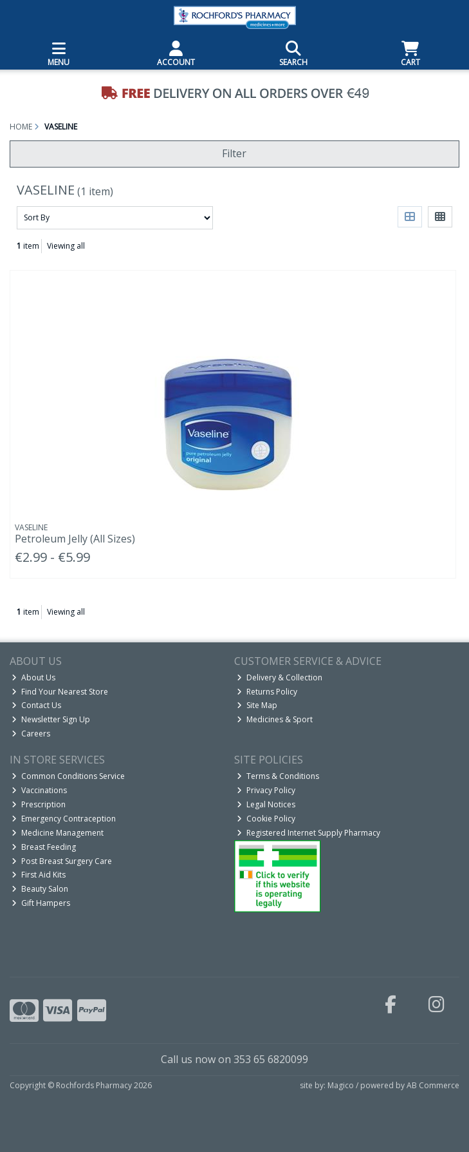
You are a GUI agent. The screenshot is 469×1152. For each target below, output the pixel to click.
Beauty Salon (40, 888)
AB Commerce (433, 1085)
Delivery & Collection (279, 677)
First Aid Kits (39, 874)
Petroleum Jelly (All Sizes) (75, 539)
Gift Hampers (41, 903)
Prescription (39, 804)
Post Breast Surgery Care (62, 861)
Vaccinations (39, 790)
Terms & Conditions (278, 776)
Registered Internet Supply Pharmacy (308, 832)
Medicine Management (58, 832)
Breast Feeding (44, 846)
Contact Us (36, 705)
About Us (33, 677)
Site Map (257, 705)
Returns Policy (267, 691)
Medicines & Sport (275, 719)
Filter (234, 153)
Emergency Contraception (64, 818)
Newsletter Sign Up (51, 719)
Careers (31, 733)
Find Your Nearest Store (60, 691)
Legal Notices (266, 804)
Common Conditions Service (68, 776)
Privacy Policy (266, 790)
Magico (340, 1085)
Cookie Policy (266, 818)
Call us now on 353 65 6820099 (234, 1059)
